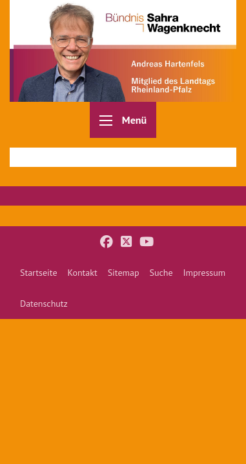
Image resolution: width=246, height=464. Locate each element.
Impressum (204, 272)
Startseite (38, 272)
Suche (160, 272)
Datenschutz (44, 303)
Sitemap (123, 272)
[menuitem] (38, 272)
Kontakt (82, 272)
